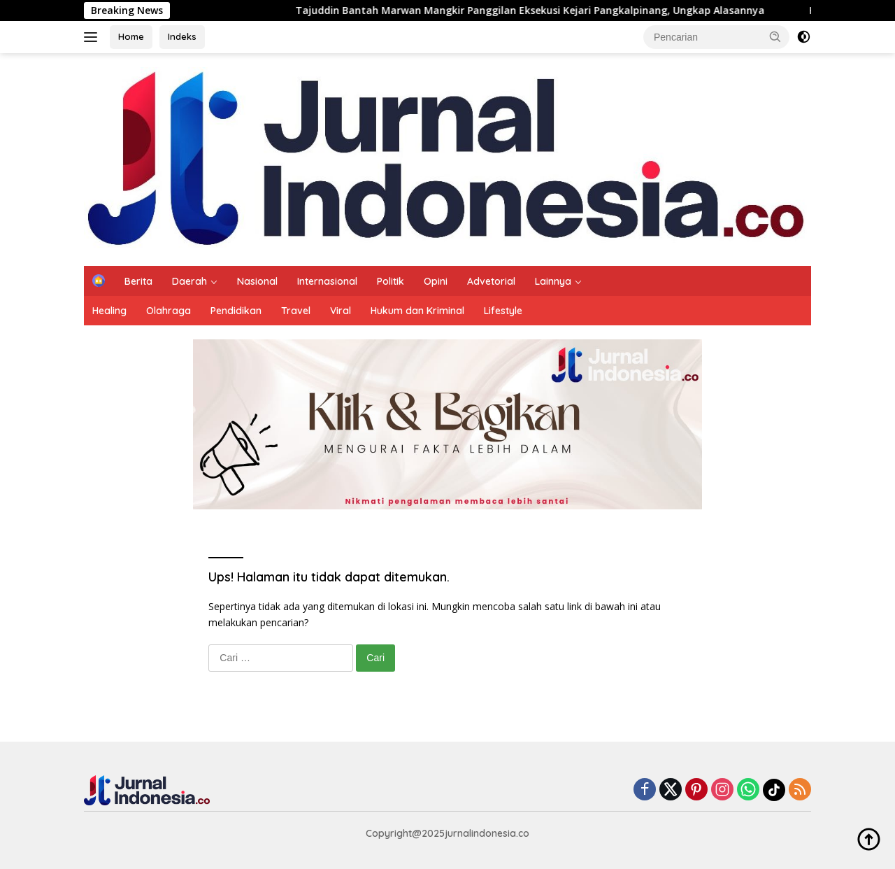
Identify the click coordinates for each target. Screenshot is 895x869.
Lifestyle (503, 310)
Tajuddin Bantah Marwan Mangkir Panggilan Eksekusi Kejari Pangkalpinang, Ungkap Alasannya (537, 10)
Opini (436, 281)
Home (131, 36)
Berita (138, 281)
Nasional (257, 281)
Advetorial (491, 281)
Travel (295, 310)
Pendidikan (236, 310)
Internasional (327, 281)
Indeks (182, 36)
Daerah (189, 281)
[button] (775, 36)
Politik (390, 281)
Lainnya (553, 281)
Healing (109, 310)
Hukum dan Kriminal (417, 310)
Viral (340, 310)
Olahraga (168, 310)
